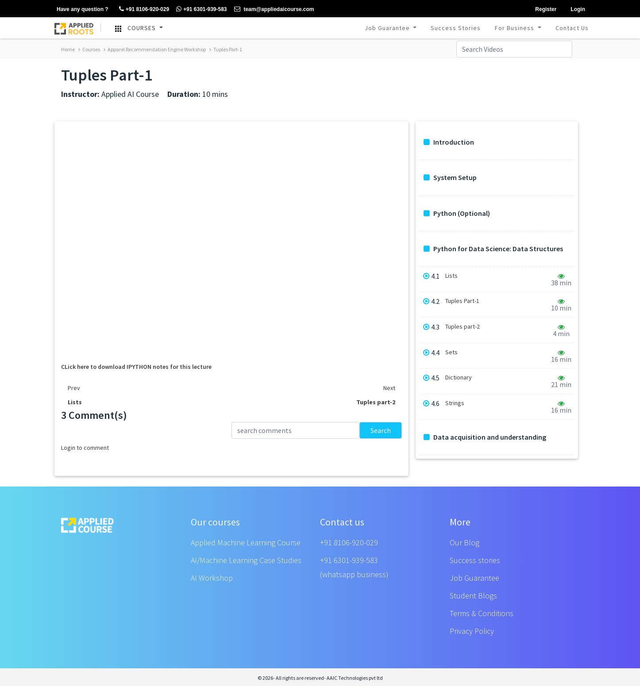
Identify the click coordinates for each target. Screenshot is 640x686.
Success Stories (456, 28)
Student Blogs (473, 595)
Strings (454, 403)
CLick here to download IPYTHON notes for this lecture (136, 367)
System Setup (450, 177)
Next (389, 388)
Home (68, 49)
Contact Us (572, 28)
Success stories (475, 560)
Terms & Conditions (481, 613)
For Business (515, 28)
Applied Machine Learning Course (246, 542)
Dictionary (458, 377)
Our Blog (464, 542)
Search (380, 430)
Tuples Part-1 (225, 49)
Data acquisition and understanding (485, 437)
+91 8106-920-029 (349, 542)
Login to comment (85, 448)
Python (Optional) (457, 213)
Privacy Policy (472, 631)
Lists (451, 275)
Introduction (449, 142)
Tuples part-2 (462, 326)
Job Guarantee (388, 28)
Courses (89, 49)
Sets (451, 352)
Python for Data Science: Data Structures (493, 249)
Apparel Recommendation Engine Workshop (155, 49)
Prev (74, 388)
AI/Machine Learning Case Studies (246, 560)
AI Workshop (212, 578)
